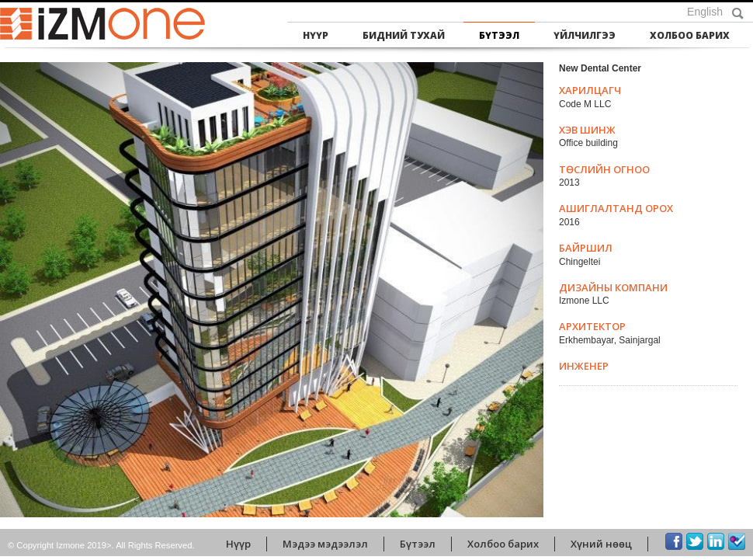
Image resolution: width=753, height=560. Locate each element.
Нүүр (315, 35)
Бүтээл (499, 35)
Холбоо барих (690, 35)
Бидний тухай (404, 35)
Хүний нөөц (601, 544)
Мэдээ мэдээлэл (325, 544)
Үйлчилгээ (584, 35)
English (705, 11)
